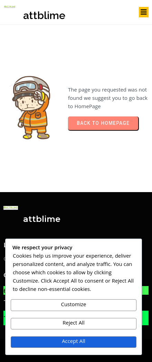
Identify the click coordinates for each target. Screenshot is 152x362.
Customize (73, 305)
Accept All (73, 341)
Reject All (73, 323)
